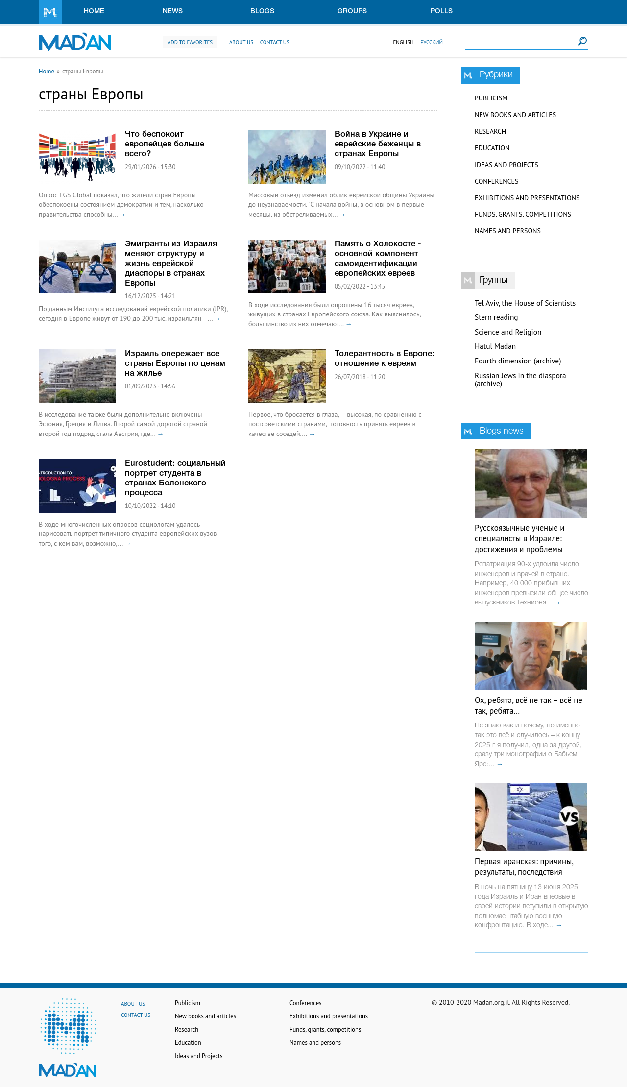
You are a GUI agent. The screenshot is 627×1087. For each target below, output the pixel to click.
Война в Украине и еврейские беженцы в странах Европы (378, 144)
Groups (352, 11)
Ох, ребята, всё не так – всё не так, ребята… (528, 705)
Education (492, 148)
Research (490, 131)
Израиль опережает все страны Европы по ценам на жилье (175, 363)
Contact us (274, 42)
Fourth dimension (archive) (518, 361)
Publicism (491, 98)
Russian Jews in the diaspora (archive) (520, 379)
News (173, 11)
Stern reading (496, 317)
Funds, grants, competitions (523, 214)
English (403, 42)
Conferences (497, 181)
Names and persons (508, 230)
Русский (431, 42)
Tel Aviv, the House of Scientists (525, 303)
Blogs (262, 11)
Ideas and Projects (506, 164)
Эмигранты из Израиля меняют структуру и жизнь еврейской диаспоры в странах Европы (171, 264)
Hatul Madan (495, 346)
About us (241, 42)
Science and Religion (508, 332)
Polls (442, 11)
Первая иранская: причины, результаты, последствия (524, 866)
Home (94, 11)
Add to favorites (190, 42)
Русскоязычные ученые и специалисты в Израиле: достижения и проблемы (519, 538)
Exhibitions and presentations (527, 197)
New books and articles (515, 114)
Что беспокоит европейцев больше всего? (164, 144)
